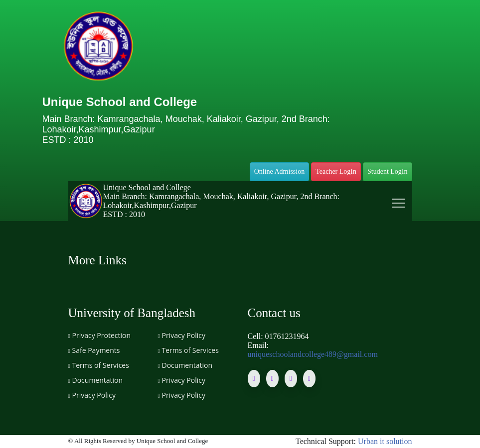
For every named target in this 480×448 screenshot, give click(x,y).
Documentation (95, 380)
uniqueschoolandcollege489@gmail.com (313, 354)
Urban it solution (385, 441)
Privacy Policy (92, 395)
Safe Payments (94, 350)
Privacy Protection (99, 335)
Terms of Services (98, 365)
